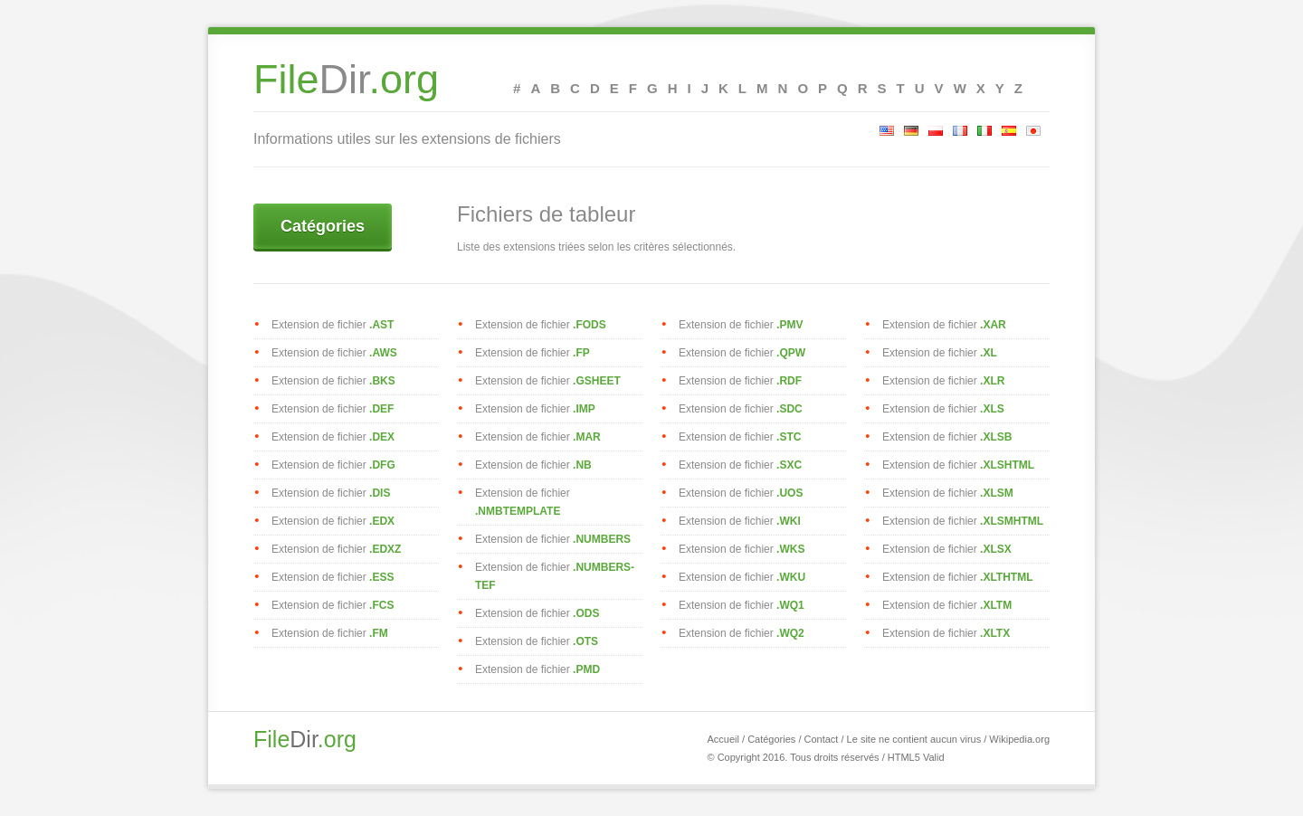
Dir (346, 86)
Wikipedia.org (1019, 739)
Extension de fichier (332, 324)
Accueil (722, 739)
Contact (821, 739)
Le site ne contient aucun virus (914, 739)
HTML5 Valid (916, 757)
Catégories (323, 226)
